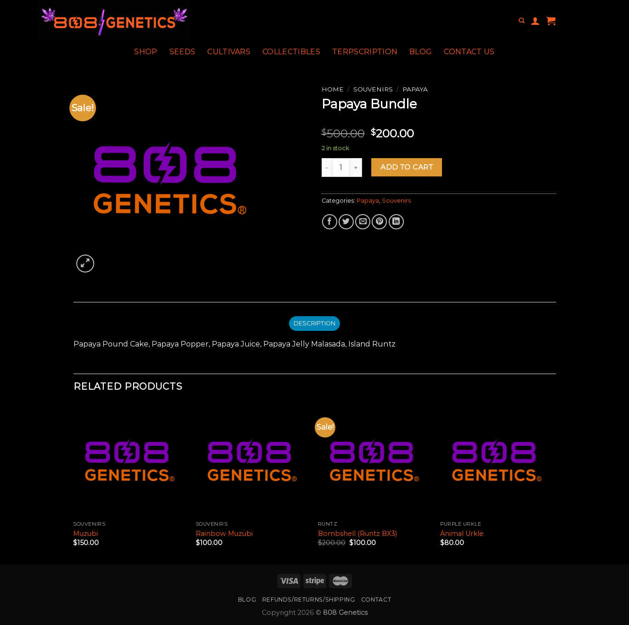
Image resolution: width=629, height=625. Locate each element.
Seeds (183, 51)
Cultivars (228, 51)
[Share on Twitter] (346, 221)
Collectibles (291, 51)
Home (333, 89)
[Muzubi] (130, 460)
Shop (145, 51)
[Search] (521, 21)
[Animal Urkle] (497, 460)
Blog (420, 51)
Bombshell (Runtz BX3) (357, 533)
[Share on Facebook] (329, 221)
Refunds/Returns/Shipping (308, 599)
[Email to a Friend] (362, 221)
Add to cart (406, 167)
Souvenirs (373, 89)
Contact (376, 599)
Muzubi (85, 533)
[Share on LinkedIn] (396, 221)
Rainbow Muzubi (224, 533)
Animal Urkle (461, 533)
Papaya (415, 89)
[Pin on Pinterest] (379, 221)
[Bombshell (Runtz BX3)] (374, 460)
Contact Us (469, 51)
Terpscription (364, 51)
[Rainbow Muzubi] (252, 460)
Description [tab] (315, 323)
